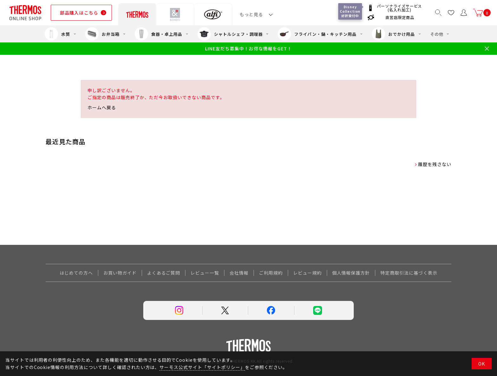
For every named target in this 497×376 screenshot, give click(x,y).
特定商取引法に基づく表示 (408, 273)
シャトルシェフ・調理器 (230, 34)
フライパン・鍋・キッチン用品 (317, 34)
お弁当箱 (102, 34)
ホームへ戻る (101, 107)
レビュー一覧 (204, 273)
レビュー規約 (307, 273)
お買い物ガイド (120, 273)
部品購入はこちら (79, 13)
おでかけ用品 (393, 34)
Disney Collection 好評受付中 (351, 11)
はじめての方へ (76, 273)
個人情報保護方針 (351, 273)
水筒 (57, 34)
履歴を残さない (434, 164)
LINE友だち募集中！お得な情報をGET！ (248, 48)
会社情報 (238, 273)
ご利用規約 (271, 273)
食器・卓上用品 (158, 34)
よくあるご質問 (163, 273)
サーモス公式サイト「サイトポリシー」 (202, 367)
